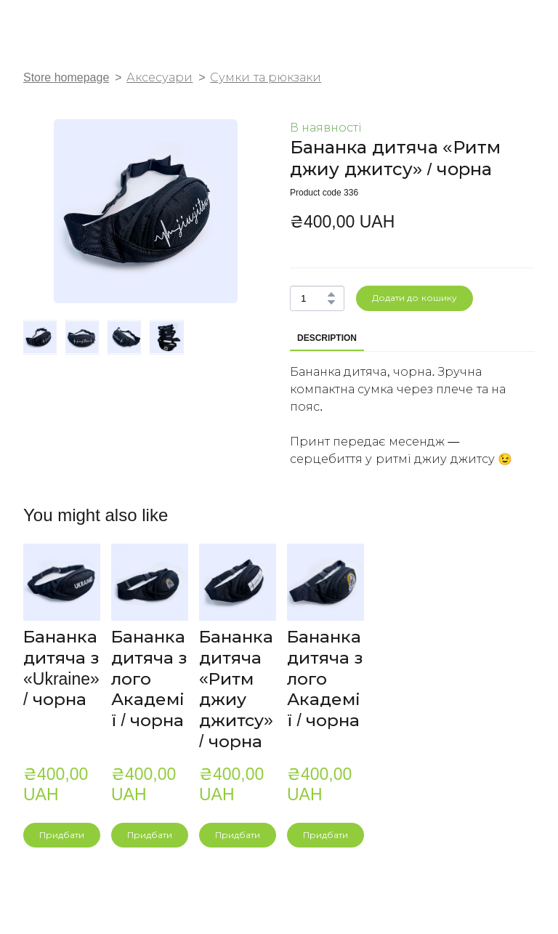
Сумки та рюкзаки (265, 77)
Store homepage (66, 77)
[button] (331, 294)
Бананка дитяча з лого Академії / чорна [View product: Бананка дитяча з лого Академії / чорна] (149, 678)
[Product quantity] (313, 298)
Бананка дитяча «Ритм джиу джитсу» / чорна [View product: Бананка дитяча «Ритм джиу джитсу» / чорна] (236, 689)
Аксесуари (159, 77)
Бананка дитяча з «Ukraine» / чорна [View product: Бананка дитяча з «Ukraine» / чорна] (61, 668)
